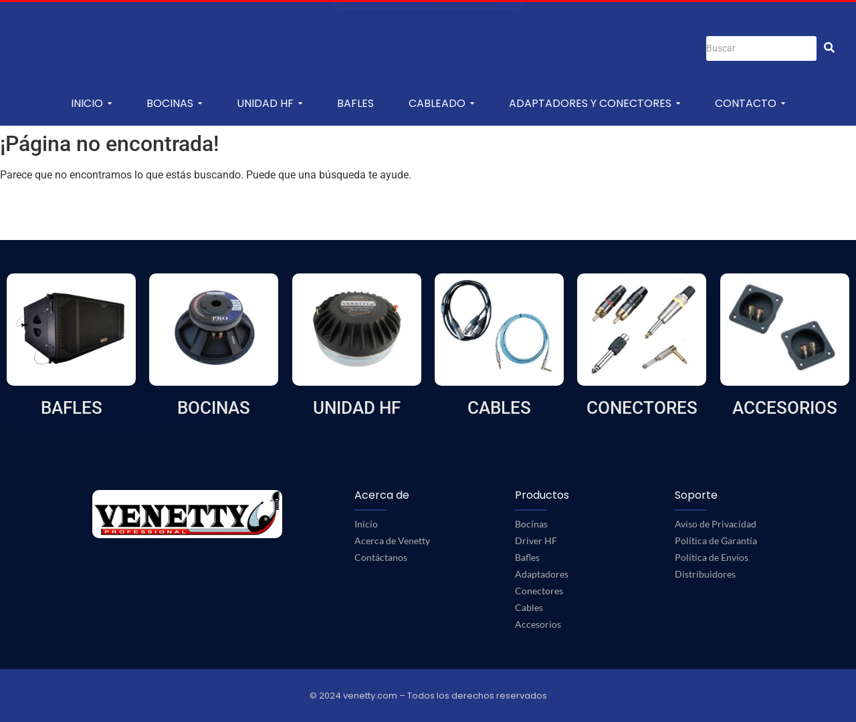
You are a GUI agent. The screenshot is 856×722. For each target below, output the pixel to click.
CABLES (499, 408)
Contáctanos (380, 557)
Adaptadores (541, 574)
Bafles (527, 557)
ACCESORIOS (784, 408)
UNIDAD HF (357, 408)
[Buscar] (761, 48)
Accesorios (538, 624)
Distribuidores (705, 574)
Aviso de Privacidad (715, 523)
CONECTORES (642, 408)
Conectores (539, 590)
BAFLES (71, 408)
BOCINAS (213, 408)
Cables (529, 607)
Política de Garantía (716, 540)
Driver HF (536, 540)
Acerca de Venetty (392, 540)
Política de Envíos (711, 557)
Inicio (366, 523)
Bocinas (531, 523)
